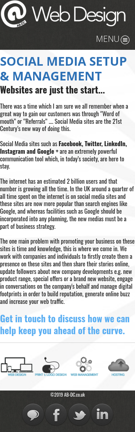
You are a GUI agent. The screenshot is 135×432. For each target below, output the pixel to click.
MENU (113, 38)
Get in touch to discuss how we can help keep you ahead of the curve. (65, 324)
